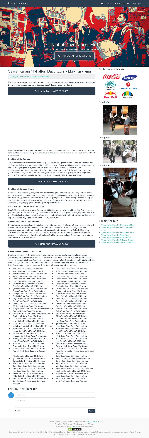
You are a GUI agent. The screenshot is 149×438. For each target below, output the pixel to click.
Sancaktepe (24, 76)
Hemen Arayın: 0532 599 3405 (51, 91)
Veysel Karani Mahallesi (40, 76)
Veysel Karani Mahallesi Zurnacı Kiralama (117, 242)
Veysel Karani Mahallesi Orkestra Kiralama (117, 240)
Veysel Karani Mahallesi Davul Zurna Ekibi (117, 225)
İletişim (137, 3)
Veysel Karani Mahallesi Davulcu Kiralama (117, 232)
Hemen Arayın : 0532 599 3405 (74, 55)
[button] (11, 37)
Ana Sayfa (106, 3)
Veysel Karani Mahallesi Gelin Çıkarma (116, 237)
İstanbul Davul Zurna (18, 3)
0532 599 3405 (93, 422)
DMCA (74, 427)
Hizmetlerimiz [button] (122, 3)
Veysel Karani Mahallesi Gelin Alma (115, 235)
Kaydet (91, 411)
